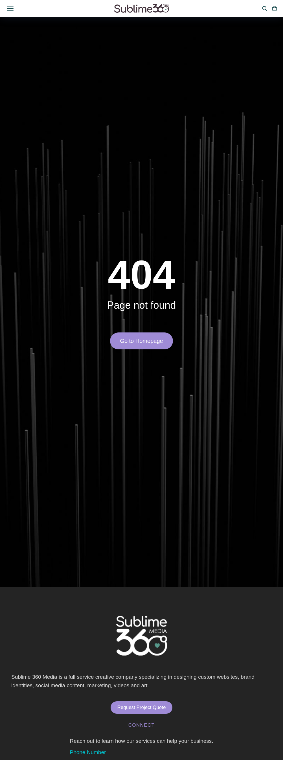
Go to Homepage (141, 341)
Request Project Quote (141, 707)
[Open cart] (274, 8)
